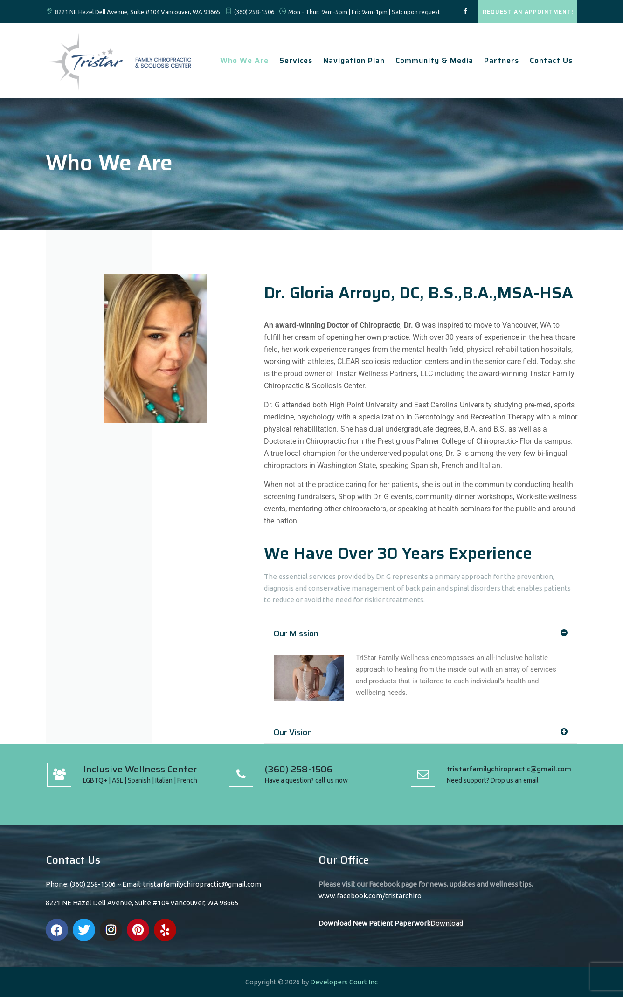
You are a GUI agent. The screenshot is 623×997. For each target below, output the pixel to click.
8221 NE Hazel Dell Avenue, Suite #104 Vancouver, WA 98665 (137, 11)
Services (295, 60)
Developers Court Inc (344, 982)
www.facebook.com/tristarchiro (370, 896)
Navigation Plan (354, 60)
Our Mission (296, 633)
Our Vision (293, 732)
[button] (420, 633)
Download (446, 923)
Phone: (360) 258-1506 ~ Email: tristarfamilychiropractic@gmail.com (153, 884)
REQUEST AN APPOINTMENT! (528, 11)
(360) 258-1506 (254, 11)
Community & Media (434, 60)
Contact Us (551, 60)
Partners (501, 60)
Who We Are (244, 60)
